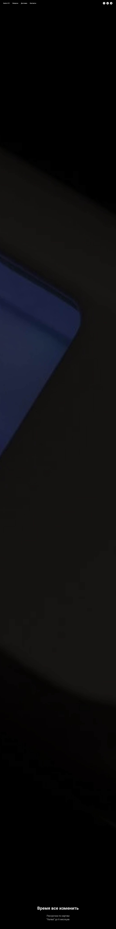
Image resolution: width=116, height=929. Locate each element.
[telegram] (111, 3)
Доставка (24, 3)
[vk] (107, 3)
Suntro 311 (6, 3)
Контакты (33, 3)
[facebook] (104, 3)
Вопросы (15, 3)
